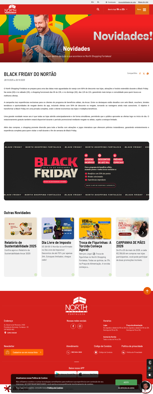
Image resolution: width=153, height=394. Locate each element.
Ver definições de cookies (126, 388)
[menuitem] (92, 2)
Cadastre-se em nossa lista (23, 352)
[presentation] (142, 232)
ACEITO (126, 382)
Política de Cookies (55, 387)
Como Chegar (10, 333)
